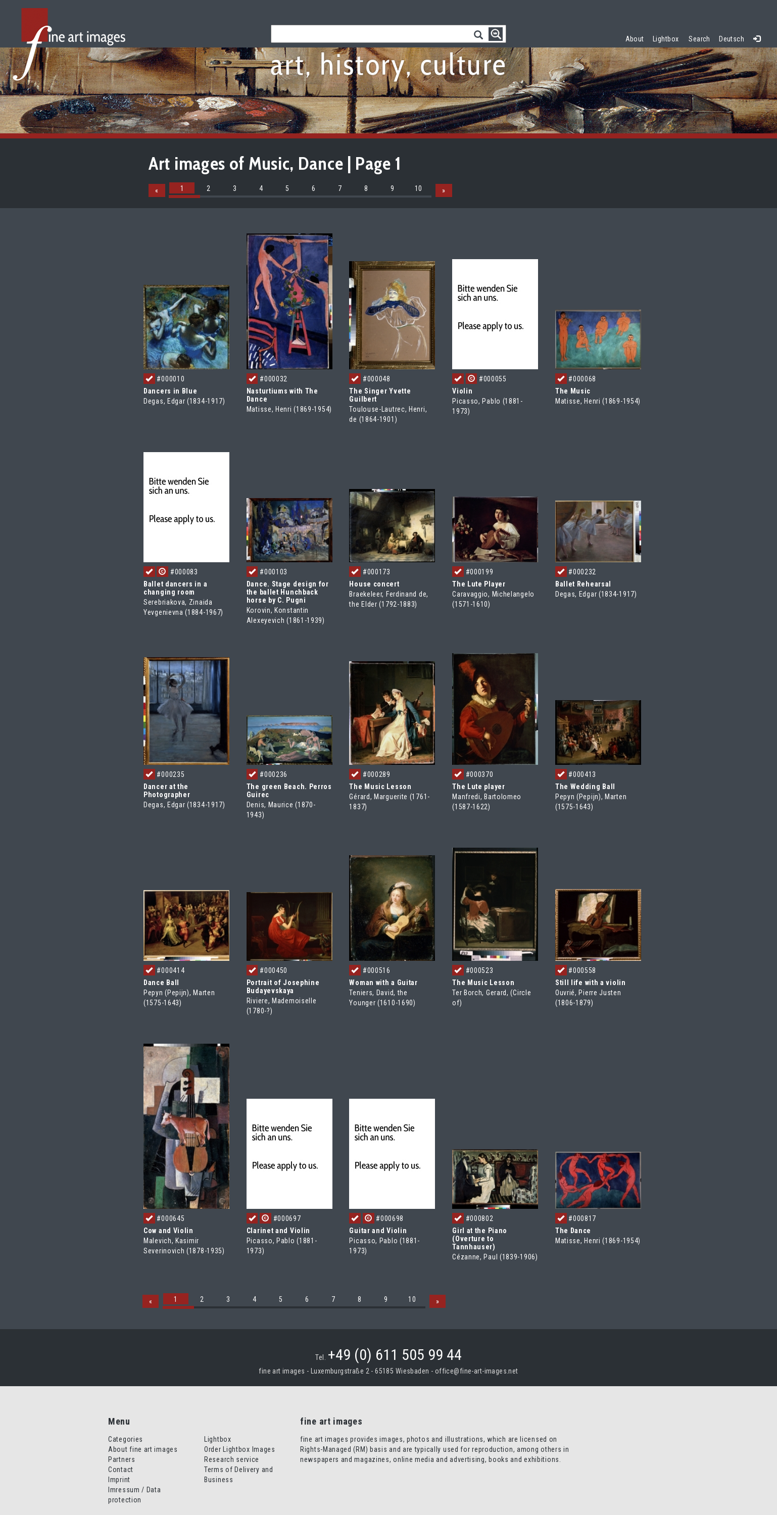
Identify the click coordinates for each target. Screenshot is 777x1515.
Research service (231, 1459)
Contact (120, 1469)
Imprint (119, 1480)
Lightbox (668, 37)
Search (699, 39)
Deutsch (731, 39)
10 (418, 188)
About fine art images (143, 1449)
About (634, 39)
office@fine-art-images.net (476, 1371)
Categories (125, 1439)
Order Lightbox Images (239, 1449)
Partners (121, 1459)
